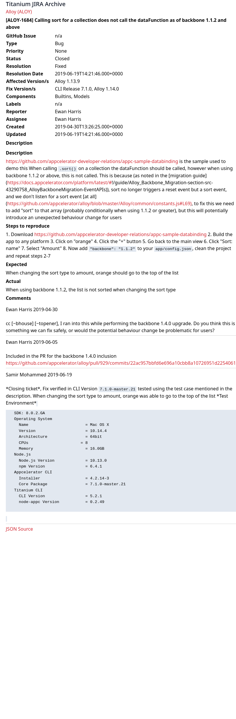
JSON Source (19, 529)
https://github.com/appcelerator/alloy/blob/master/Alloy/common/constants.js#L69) (99, 203)
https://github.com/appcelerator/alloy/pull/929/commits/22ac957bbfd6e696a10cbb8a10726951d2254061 (121, 363)
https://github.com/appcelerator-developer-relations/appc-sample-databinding (92, 161)
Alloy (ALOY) (19, 11)
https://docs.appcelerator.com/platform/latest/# (59, 182)
